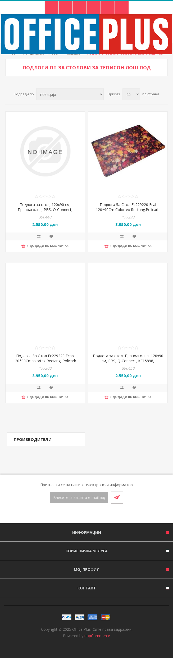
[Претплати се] (79, 497)
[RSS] (93, 513)
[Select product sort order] (70, 94)
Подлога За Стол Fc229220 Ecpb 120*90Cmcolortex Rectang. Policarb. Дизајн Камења (45, 360)
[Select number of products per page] (131, 94)
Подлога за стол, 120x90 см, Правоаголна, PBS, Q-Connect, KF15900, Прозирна (45, 209)
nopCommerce (97, 635)
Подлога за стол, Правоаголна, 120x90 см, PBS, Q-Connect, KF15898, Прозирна (128, 360)
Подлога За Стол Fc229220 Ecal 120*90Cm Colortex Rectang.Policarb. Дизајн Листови (128, 209)
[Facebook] (80, 513)
